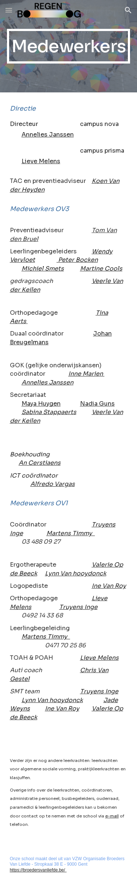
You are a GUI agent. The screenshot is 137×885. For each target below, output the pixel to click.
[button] (9, 10)
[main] (68, 46)
